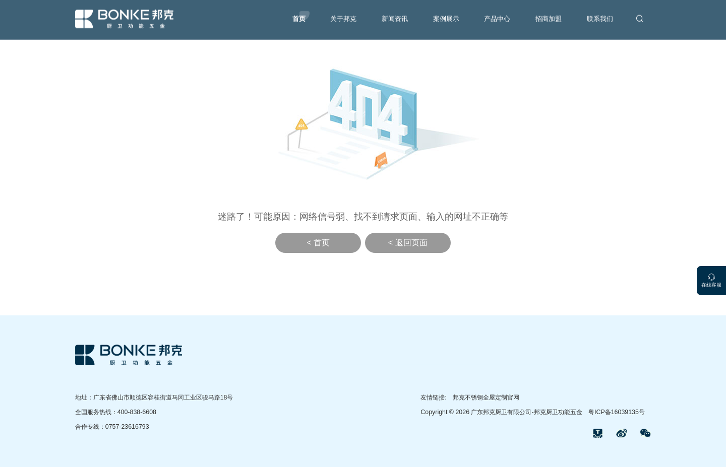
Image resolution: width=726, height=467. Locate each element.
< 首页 (318, 242)
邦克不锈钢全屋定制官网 (486, 397)
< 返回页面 (408, 242)
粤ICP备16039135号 (616, 412)
